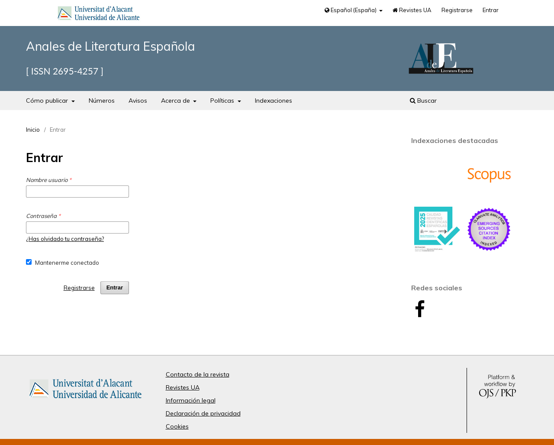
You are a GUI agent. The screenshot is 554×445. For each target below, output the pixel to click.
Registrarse (457, 9)
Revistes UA (412, 9)
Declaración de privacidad (203, 413)
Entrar (491, 9)
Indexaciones (273, 100)
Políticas (223, 100)
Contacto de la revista (197, 374)
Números (102, 100)
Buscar (423, 100)
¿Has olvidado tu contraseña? (65, 238)
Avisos (138, 100)
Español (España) (351, 9)
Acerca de (176, 100)
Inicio (33, 129)
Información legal (191, 400)
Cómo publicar (48, 100)
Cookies (177, 426)
